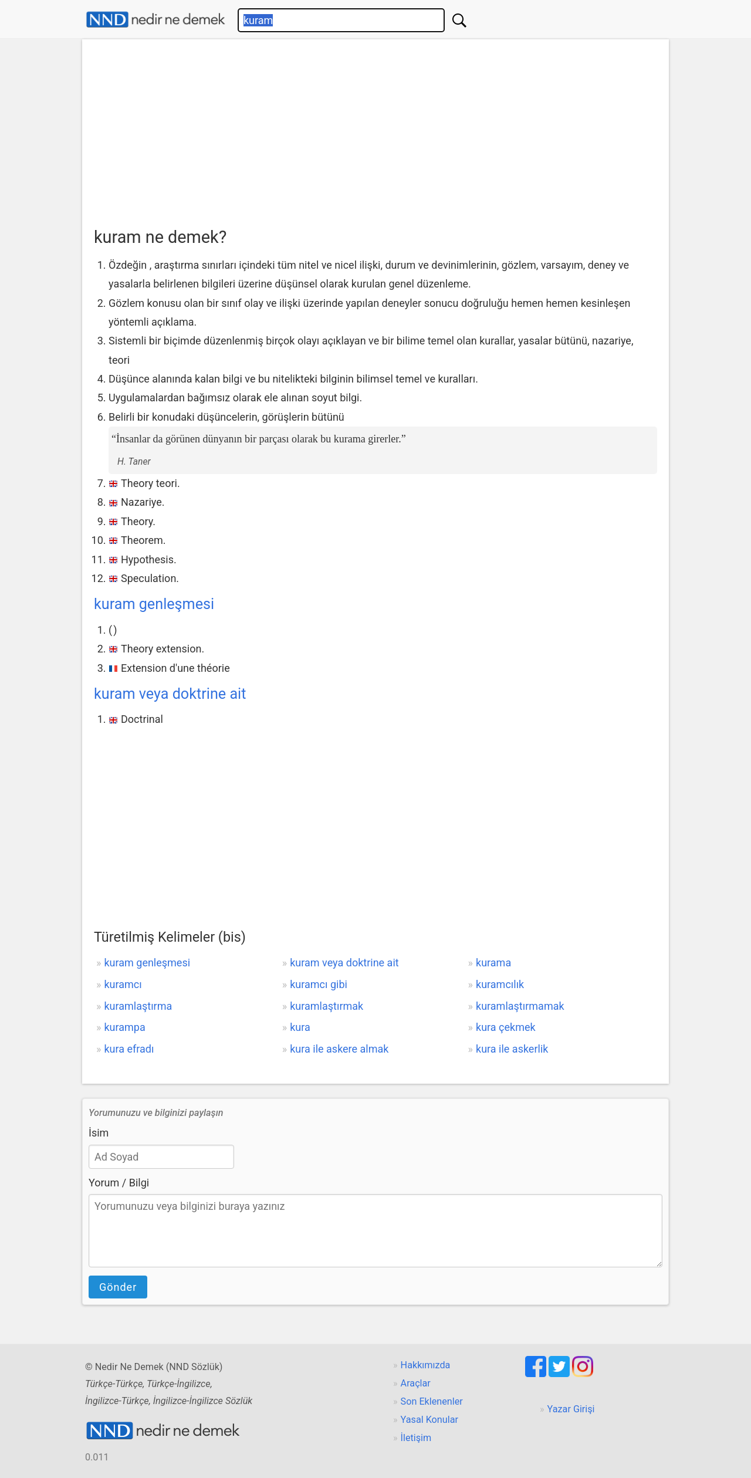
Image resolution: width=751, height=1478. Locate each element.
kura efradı (129, 1049)
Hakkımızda (426, 1365)
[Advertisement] (375, 135)
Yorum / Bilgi (119, 1182)
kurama (493, 962)
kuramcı (122, 984)
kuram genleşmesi (154, 604)
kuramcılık (500, 984)
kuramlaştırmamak (520, 1006)
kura (300, 1027)
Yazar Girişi (571, 1409)
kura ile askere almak (339, 1049)
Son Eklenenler (432, 1401)
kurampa (124, 1027)
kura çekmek (506, 1027)
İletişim (416, 1437)
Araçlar (416, 1383)
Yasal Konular (429, 1419)
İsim (99, 1133)
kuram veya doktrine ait (170, 693)
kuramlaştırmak (326, 1006)
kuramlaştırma (138, 1006)
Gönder (118, 1287)
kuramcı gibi (318, 984)
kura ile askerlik (512, 1049)
